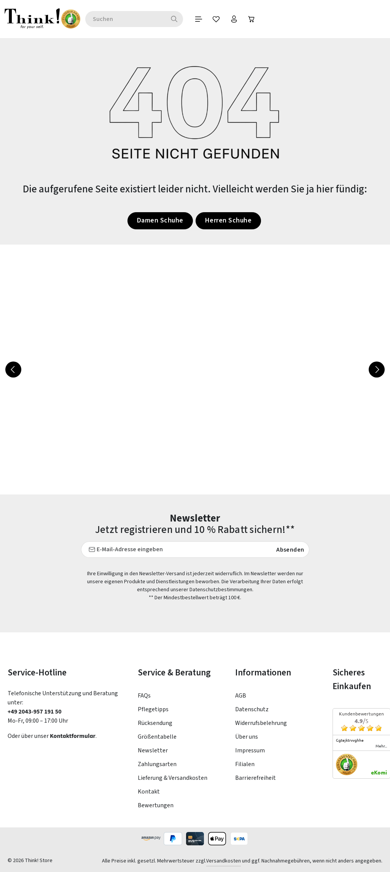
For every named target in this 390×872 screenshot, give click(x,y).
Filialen (245, 764)
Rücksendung (155, 723)
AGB (240, 695)
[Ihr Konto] (252, 19)
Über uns (246, 737)
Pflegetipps (153, 709)
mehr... (381, 745)
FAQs (144, 695)
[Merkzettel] (233, 19)
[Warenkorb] (271, 19)
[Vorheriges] (13, 370)
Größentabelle (157, 737)
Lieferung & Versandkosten (172, 778)
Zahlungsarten (157, 764)
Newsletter (153, 750)
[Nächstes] (377, 370)
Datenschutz (252, 709)
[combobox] (139, 19)
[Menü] (214, 19)
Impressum (250, 750)
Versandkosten (223, 861)
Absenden (290, 550)
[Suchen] (189, 19)
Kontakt (149, 791)
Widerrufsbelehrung (261, 723)
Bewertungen (156, 805)
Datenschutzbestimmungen (220, 590)
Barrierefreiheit (255, 778)
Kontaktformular (73, 736)
